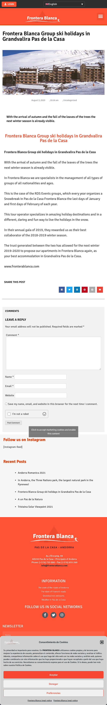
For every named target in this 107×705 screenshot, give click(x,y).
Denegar (53, 683)
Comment (12, 335)
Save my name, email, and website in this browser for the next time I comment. (53, 404)
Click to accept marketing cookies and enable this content (53, 431)
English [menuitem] (53, 4)
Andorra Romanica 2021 (32, 472)
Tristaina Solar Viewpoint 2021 (35, 506)
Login (10, 4)
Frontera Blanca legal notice (40, 700)
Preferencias (53, 693)
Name (9, 377)
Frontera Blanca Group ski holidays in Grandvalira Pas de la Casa (54, 492)
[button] (102, 642)
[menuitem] (64, 4)
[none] (64, 4)
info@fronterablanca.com (54, 565)
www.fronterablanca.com (21, 266)
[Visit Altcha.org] (44, 414)
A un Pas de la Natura (30, 499)
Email (9, 386)
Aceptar (53, 674)
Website (9, 395)
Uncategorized (70, 100)
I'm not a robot (20, 414)
